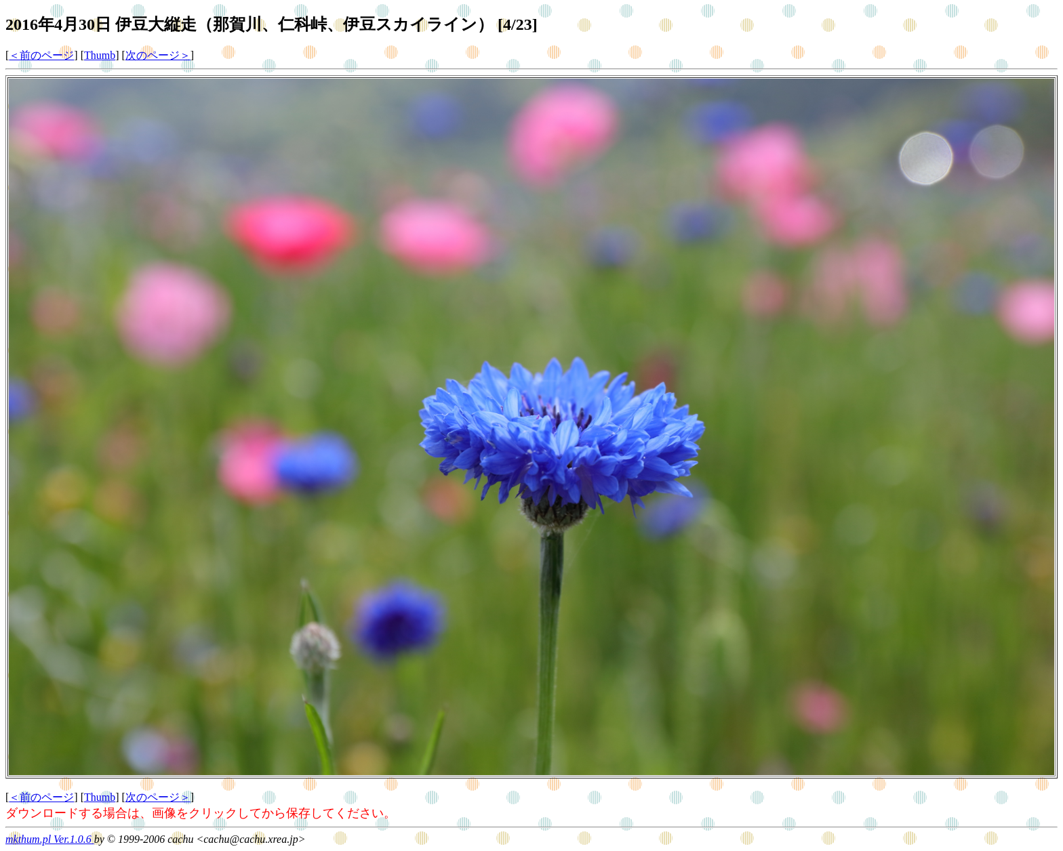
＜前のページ (41, 55)
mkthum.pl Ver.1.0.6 (49, 839)
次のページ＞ (157, 55)
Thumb (99, 55)
